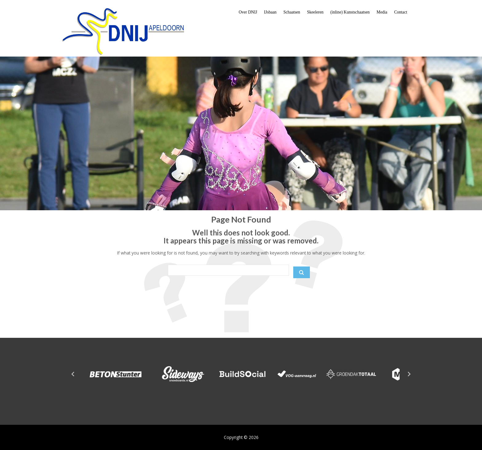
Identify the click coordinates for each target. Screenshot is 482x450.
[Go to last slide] (73, 374)
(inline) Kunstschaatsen (350, 12)
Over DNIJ (248, 12)
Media (382, 12)
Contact (400, 12)
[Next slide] (408, 374)
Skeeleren (315, 12)
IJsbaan (270, 12)
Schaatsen (291, 12)
